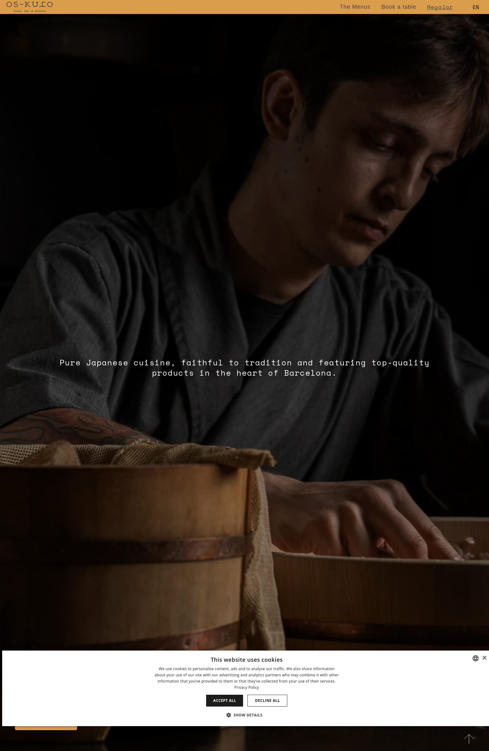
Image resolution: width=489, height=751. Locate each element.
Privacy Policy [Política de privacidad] (246, 687)
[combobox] (476, 658)
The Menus (355, 7)
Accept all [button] (224, 700)
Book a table (398, 7)
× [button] (484, 658)
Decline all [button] (267, 700)
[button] (247, 715)
